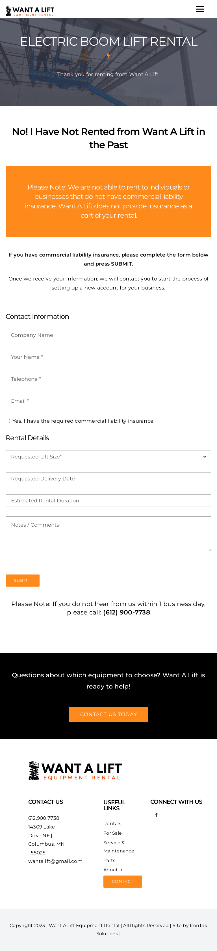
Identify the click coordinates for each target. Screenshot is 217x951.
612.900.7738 (43, 818)
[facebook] (156, 815)
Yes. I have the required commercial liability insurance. (83, 421)
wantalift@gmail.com (55, 861)
